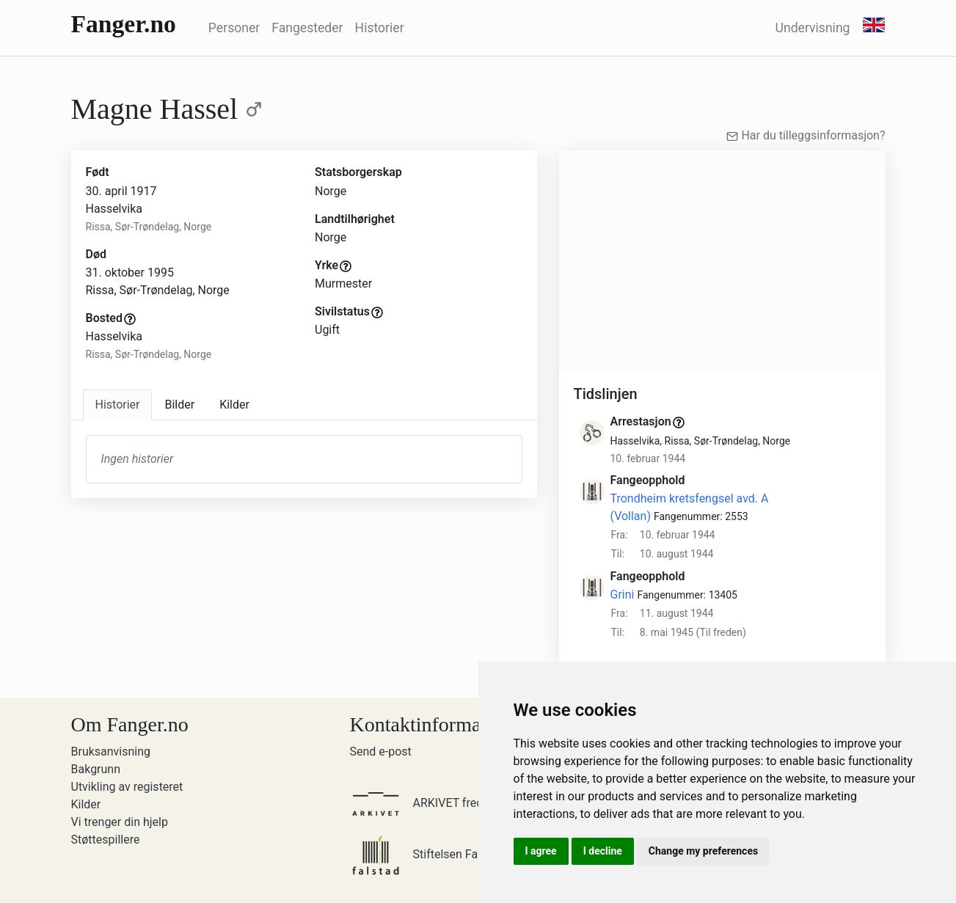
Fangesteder (307, 28)
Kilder (86, 804)
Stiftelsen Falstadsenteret (448, 854)
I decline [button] (602, 851)
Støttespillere (105, 840)
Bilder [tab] (179, 405)
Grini (622, 595)
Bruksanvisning (111, 751)
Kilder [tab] (234, 405)
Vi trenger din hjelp (119, 822)
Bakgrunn (96, 769)
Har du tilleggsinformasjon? (805, 135)
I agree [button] (541, 851)
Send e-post (381, 751)
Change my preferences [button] (703, 851)
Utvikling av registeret (127, 787)
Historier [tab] (117, 405)
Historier (379, 28)
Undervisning (813, 28)
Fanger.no (123, 23)
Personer (234, 28)
